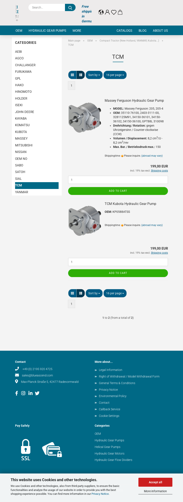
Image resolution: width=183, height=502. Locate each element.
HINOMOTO (23, 92)
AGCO (19, 58)
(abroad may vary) (152, 155)
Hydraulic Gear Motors (109, 453)
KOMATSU (22, 125)
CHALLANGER (25, 65)
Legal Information (110, 370)
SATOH (20, 172)
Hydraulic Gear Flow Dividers (113, 460)
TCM (18, 185)
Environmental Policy (113, 396)
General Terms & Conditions (117, 383)
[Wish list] (114, 9)
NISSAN (21, 152)
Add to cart (118, 190)
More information (155, 491)
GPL (18, 78)
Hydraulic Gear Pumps (47, 31)
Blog (142, 31)
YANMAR (21, 192)
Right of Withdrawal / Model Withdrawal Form (129, 376)
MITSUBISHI (23, 145)
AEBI (18, 52)
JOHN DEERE (24, 112)
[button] (101, 9)
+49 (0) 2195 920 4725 (37, 369)
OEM (18, 31)
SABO (19, 165)
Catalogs (124, 31)
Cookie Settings (109, 416)
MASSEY (21, 138)
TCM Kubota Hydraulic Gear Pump (130, 204)
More (77, 31)
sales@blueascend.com (37, 375)
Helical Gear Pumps (107, 447)
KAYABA (21, 118)
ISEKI (19, 105)
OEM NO (21, 159)
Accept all (155, 482)
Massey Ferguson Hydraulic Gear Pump (134, 101)
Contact (104, 402)
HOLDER (21, 98)
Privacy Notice (100, 493)
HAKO (19, 85)
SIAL (18, 179)
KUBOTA (21, 132)
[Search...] (70, 7)
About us (160, 31)
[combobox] (94, 75)
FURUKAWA (23, 72)
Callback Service (109, 409)
